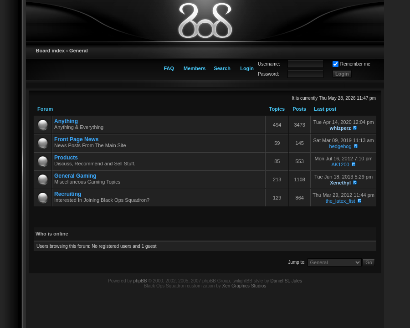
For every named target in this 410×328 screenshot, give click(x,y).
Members (194, 68)
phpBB (140, 280)
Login (247, 68)
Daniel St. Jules (286, 280)
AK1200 (340, 164)
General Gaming (75, 176)
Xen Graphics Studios (244, 285)
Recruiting (67, 194)
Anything (66, 121)
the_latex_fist (340, 201)
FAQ (169, 68)
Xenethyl (340, 182)
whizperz (340, 128)
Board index (50, 50)
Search (222, 68)
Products (66, 157)
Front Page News (76, 139)
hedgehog (340, 146)
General (78, 50)
